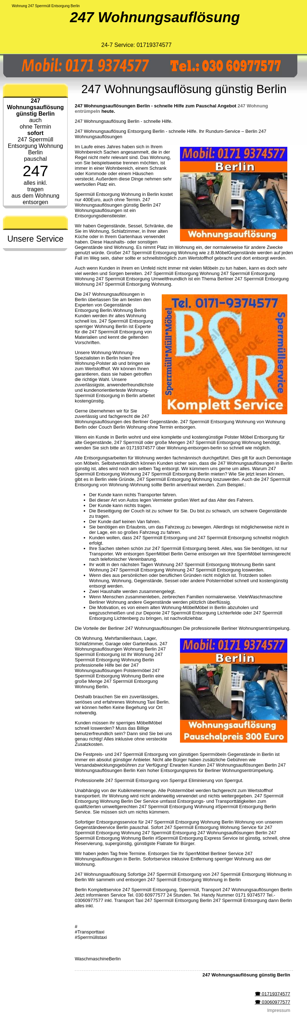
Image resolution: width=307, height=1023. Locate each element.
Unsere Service (35, 238)
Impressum (278, 1010)
